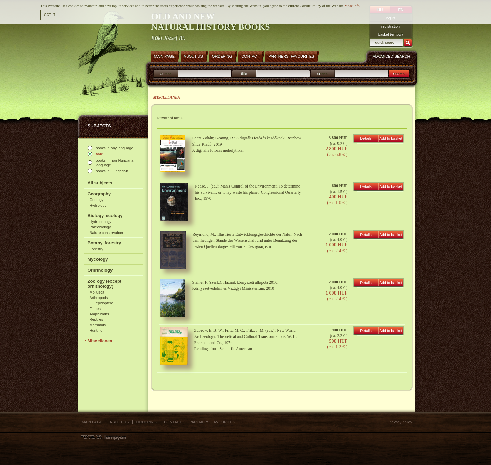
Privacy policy (400, 422)
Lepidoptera (104, 303)
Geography (99, 193)
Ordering (146, 422)
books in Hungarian (112, 171)
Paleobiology (100, 227)
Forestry (96, 249)
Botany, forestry (104, 242)
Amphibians (99, 314)
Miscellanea (100, 340)
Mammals (98, 325)
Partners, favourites (212, 422)
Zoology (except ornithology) (105, 284)
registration (390, 26)
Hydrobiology (100, 222)
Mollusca (97, 292)
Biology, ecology (105, 215)
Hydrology (98, 205)
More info (351, 5)
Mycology (98, 259)
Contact (173, 422)
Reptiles (96, 319)
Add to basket (390, 138)
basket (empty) (390, 34)
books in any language (114, 148)
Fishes (95, 308)
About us (119, 422)
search (398, 74)
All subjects (100, 182)
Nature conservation (106, 232)
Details (366, 138)
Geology (97, 200)
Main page (92, 422)
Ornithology (100, 270)
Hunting (96, 330)
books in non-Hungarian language (116, 162)
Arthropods (99, 298)
